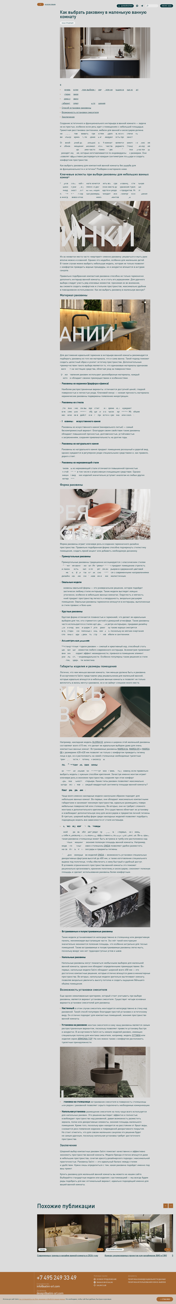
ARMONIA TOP (85, 1038)
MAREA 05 (134, 749)
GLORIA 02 (97, 742)
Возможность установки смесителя (80, 112)
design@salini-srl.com (81, 838)
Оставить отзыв (53, 703)
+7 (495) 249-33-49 (7, 735)
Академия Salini (57, 583)
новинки (69, 235)
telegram (14, 981)
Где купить (41, 462)
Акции (37, 372)
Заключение (68, 116)
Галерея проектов (54, 522)
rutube (13, 940)
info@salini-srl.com (68, 775)
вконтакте (15, 960)
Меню (166, 6)
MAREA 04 (122, 749)
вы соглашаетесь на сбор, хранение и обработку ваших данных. (42, 1299)
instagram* (15, 1001)
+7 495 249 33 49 (56, 1277)
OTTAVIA (136, 1035)
